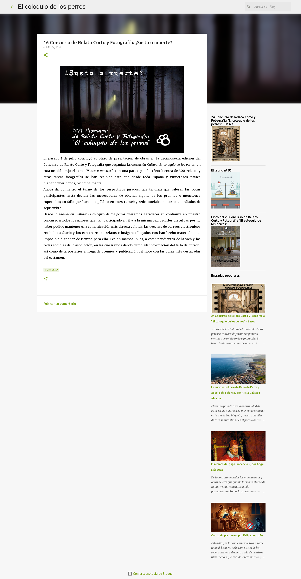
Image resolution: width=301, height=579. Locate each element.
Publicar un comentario (59, 303)
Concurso (51, 269)
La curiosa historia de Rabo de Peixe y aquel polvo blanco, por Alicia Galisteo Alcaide (235, 393)
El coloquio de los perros (52, 6)
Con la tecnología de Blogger (151, 573)
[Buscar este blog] (270, 6)
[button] (45, 55)
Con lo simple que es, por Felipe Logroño (237, 535)
